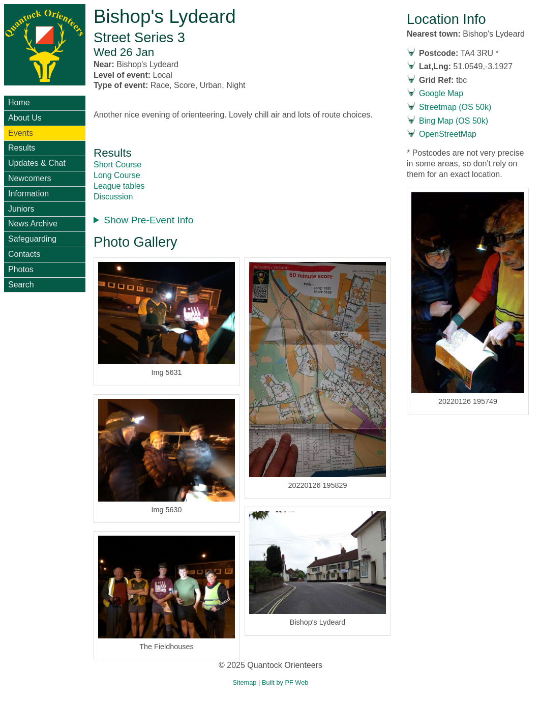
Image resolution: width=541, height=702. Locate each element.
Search (21, 284)
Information (28, 193)
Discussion (113, 196)
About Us (25, 117)
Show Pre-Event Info (148, 220)
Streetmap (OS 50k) (455, 107)
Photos (21, 269)
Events (20, 133)
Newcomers (29, 178)
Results (21, 147)
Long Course (117, 175)
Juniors (21, 208)
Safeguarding (32, 239)
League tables (119, 186)
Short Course (117, 164)
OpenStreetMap (447, 134)
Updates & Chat (37, 163)
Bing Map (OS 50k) (453, 120)
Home (19, 102)
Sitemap (245, 682)
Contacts (24, 254)
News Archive (32, 223)
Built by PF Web (285, 682)
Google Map (441, 93)
